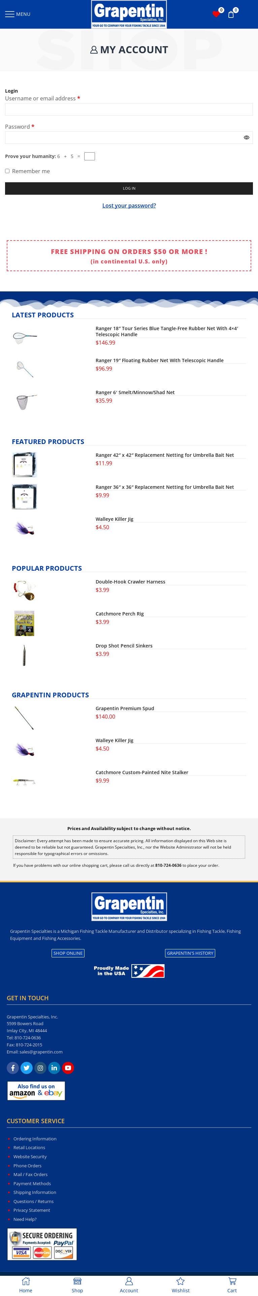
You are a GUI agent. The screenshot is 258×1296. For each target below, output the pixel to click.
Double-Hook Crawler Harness (130, 582)
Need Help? (25, 1220)
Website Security (30, 1157)
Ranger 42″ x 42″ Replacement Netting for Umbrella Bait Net (165, 456)
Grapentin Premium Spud (125, 709)
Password (19, 126)
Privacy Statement (31, 1211)
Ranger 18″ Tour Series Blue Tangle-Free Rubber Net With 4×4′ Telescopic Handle (167, 332)
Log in (129, 188)
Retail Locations (29, 1148)
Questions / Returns (33, 1202)
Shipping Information (34, 1193)
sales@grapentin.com (41, 1052)
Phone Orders (27, 1166)
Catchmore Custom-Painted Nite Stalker (142, 773)
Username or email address (42, 98)
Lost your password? (129, 206)
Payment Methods (32, 1184)
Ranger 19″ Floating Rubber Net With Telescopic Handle (160, 361)
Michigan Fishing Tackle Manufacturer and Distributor (114, 932)
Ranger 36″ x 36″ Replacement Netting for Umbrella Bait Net (165, 488)
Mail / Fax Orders (30, 1175)
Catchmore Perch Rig (120, 614)
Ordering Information (35, 1139)
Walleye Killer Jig (114, 520)
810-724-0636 (27, 1038)
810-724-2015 (29, 1045)
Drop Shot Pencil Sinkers (124, 646)
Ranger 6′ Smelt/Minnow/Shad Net (135, 393)
